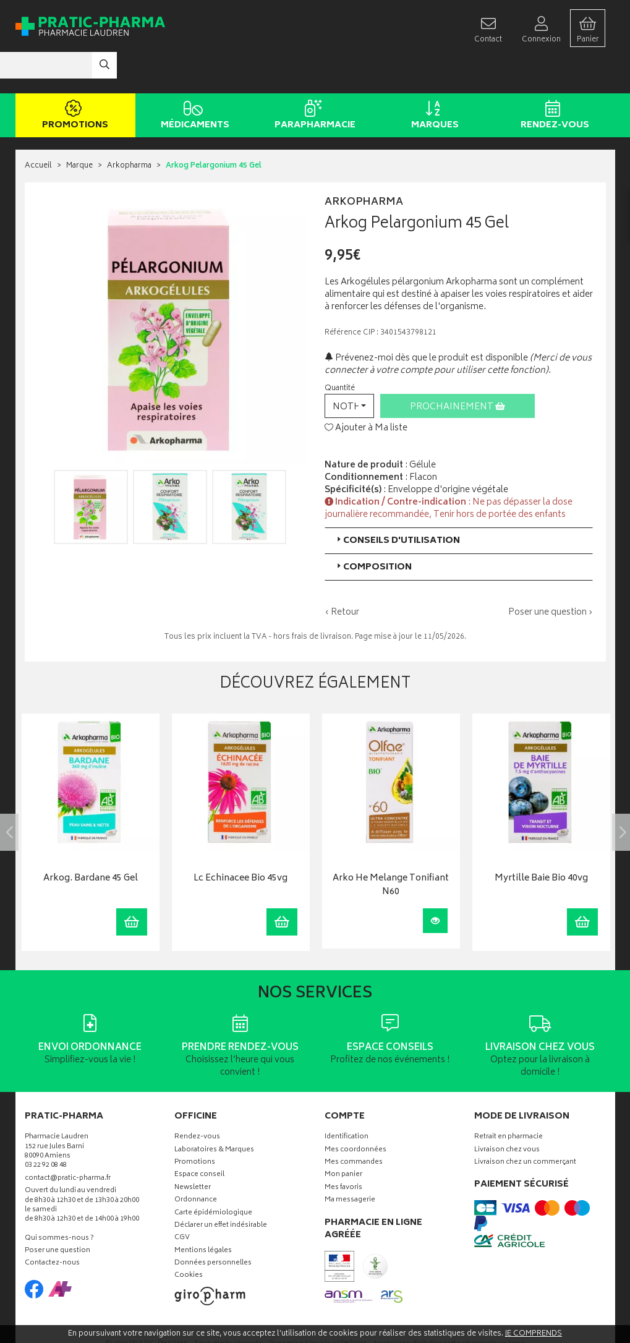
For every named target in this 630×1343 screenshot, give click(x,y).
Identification (346, 1101)
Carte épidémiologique (213, 1176)
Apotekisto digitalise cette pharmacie (449, 1307)
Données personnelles (213, 1227)
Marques (433, 79)
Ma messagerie (350, 1164)
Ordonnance (195, 1164)
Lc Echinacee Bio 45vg (240, 842)
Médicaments (193, 79)
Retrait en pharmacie (508, 1101)
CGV (182, 1201)
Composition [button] (373, 530)
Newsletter (192, 1151)
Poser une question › (550, 575)
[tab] (458, 503)
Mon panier (343, 1138)
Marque (79, 129)
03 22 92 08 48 (46, 1129)
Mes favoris (343, 1151)
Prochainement (457, 370)
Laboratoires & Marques (214, 1113)
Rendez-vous (553, 79)
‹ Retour (342, 575)
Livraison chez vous (507, 1113)
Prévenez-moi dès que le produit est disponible (426, 321)
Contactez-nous (52, 1227)
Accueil (38, 129)
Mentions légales (203, 1214)
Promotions (73, 79)
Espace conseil (199, 1138)
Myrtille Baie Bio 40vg (541, 842)
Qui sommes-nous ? (59, 1201)
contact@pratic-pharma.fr (68, 1142)
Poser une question (57, 1214)
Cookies (188, 1239)
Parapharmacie (313, 79)
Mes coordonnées (355, 1113)
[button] (349, 369)
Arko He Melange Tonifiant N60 (391, 849)
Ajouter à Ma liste (366, 392)
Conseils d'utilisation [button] (397, 503)
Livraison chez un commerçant (525, 1125)
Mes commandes (354, 1125)
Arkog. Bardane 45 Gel (90, 842)
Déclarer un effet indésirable (220, 1188)
